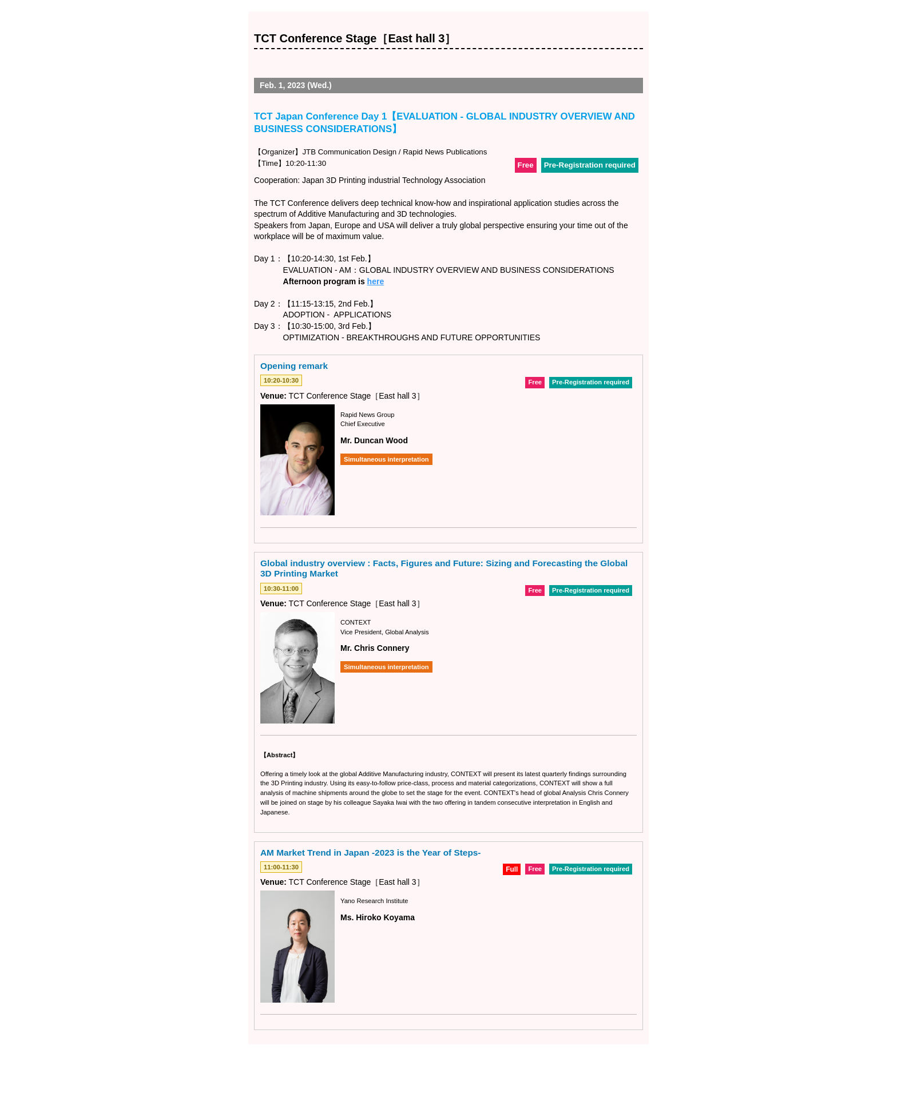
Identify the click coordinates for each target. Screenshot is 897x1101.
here (375, 281)
